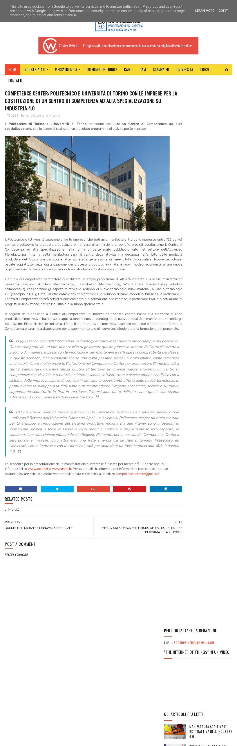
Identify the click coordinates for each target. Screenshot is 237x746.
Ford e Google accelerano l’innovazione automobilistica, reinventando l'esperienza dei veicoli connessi (197, 279)
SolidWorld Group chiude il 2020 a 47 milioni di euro (210, 348)
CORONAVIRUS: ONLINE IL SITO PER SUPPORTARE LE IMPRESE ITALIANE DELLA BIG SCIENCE (210, 371)
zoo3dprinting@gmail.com (194, 105)
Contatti (15, 82)
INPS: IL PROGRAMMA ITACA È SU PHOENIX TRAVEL (198, 611)
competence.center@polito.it (27, 513)
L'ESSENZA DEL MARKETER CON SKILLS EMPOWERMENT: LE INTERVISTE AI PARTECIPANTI (196, 596)
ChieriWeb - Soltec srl (97, 689)
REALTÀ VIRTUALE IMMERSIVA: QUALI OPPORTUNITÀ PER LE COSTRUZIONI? (210, 234)
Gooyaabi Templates (65, 740)
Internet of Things (102, 71)
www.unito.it (77, 503)
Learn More (204, 11)
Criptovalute (200, 387)
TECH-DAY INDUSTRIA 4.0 (207, 209)
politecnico (38, 119)
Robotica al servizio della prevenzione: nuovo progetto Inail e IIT (210, 254)
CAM (143, 71)
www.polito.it (54, 503)
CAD (127, 71)
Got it (223, 11)
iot (27, 119)
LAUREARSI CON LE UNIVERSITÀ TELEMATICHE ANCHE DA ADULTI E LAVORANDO (208, 306)
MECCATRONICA (66, 71)
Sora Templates (25, 740)
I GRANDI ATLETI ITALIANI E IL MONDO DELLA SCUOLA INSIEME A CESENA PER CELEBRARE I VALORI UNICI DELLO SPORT (194, 585)
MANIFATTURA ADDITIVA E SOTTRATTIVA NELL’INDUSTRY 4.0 (210, 194)
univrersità (53, 119)
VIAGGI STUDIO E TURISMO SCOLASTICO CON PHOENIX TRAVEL (194, 619)
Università (184, 71)
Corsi (204, 71)
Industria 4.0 (34, 71)
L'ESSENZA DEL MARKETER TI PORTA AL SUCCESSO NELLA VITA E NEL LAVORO (198, 604)
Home (12, 71)
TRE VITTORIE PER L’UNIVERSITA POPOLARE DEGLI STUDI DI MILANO (206, 328)
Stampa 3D (161, 71)
